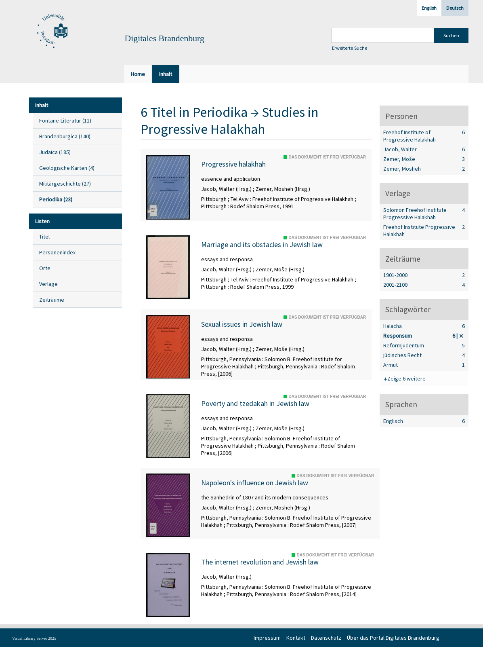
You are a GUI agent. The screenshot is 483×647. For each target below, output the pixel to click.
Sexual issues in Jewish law (241, 324)
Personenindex (57, 252)
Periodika (220, 112)
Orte (44, 268)
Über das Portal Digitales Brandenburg (393, 637)
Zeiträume (51, 299)
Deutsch (455, 8)
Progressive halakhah (233, 164)
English (429, 8)
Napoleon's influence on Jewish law (254, 482)
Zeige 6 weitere (406, 378)
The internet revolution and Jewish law (260, 562)
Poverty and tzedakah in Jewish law (255, 403)
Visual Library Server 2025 (34, 638)
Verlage (48, 284)
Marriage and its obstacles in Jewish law (262, 244)
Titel (44, 236)
